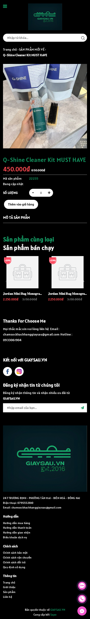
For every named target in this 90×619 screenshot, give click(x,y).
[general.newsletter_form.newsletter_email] (45, 407)
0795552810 (25, 503)
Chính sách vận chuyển (17, 557)
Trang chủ (9, 582)
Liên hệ (7, 597)
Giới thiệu (9, 587)
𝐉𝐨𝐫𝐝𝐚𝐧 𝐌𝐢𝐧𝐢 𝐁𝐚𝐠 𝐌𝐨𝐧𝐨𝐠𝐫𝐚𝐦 (22, 294)
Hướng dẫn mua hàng (16, 523)
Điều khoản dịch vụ (15, 537)
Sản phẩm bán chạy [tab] (28, 248)
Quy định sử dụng (14, 567)
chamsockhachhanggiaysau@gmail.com (36, 507)
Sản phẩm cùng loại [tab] (28, 239)
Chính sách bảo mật (15, 552)
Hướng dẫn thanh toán (17, 527)
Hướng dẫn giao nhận (16, 532)
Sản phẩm (9, 592)
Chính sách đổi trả (14, 562)
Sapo (53, 614)
